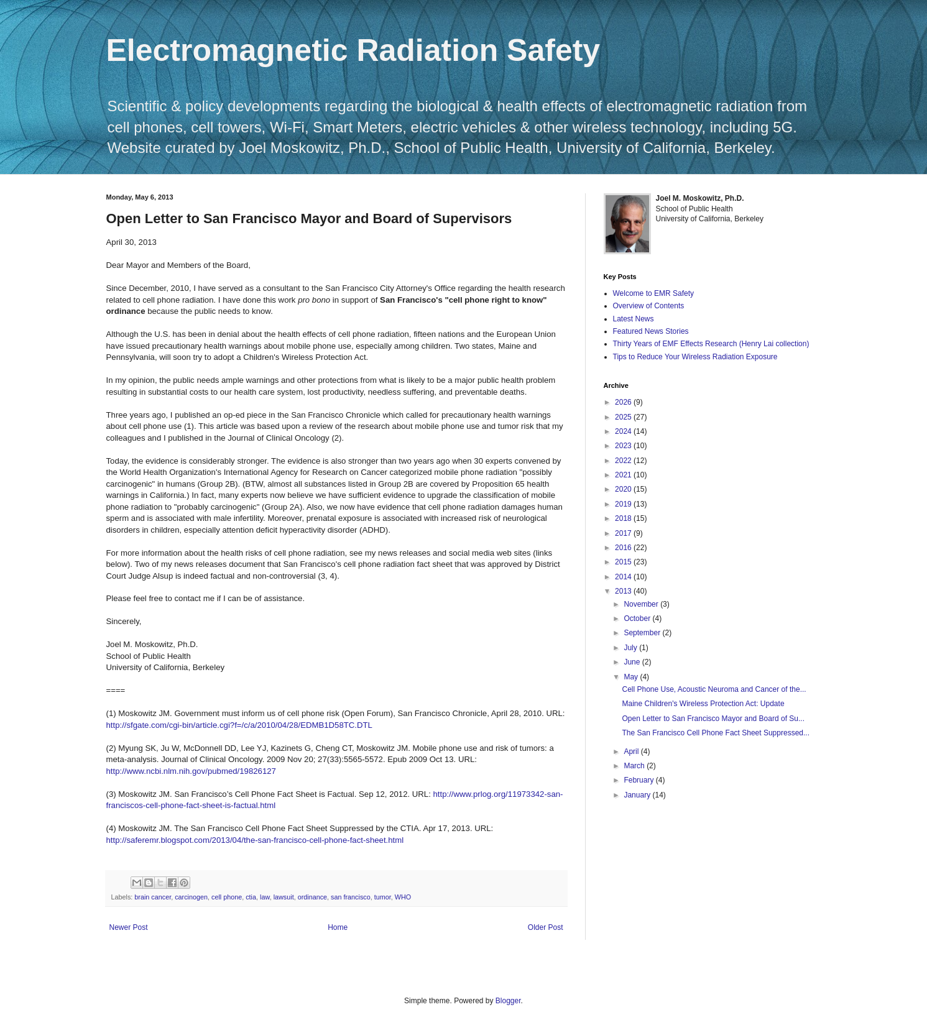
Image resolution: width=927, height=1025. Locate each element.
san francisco (351, 897)
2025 (624, 417)
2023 (624, 445)
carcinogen (191, 897)
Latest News (633, 319)
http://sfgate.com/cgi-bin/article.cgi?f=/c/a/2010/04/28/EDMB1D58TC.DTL (239, 725)
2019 (624, 504)
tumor (382, 897)
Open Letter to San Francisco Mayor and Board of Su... (713, 718)
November (642, 604)
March (635, 765)
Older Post (545, 927)
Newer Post (128, 927)
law (265, 897)
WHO (403, 897)
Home (338, 927)
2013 (624, 591)
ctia (251, 897)
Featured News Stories (651, 331)
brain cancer (152, 897)
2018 (624, 518)
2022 (624, 460)
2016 (624, 547)
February (639, 780)
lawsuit (284, 897)
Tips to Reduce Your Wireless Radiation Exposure (695, 356)
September (643, 632)
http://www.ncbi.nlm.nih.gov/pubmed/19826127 (191, 771)
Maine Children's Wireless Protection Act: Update (703, 703)
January (638, 795)
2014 (624, 576)
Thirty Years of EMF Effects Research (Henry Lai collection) (711, 343)
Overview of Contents (649, 305)
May (632, 677)
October (638, 618)
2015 (624, 562)
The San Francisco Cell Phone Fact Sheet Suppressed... (715, 733)
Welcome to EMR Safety (653, 293)
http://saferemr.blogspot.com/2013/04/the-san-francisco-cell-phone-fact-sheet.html (255, 840)
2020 (624, 489)
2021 (624, 475)
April (632, 751)
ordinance (312, 897)
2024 (624, 431)
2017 (624, 533)
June (633, 662)
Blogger (508, 1000)
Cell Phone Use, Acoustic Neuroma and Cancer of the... (714, 689)
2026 (624, 402)
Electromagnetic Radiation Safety (353, 50)
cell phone (226, 897)
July (631, 647)
